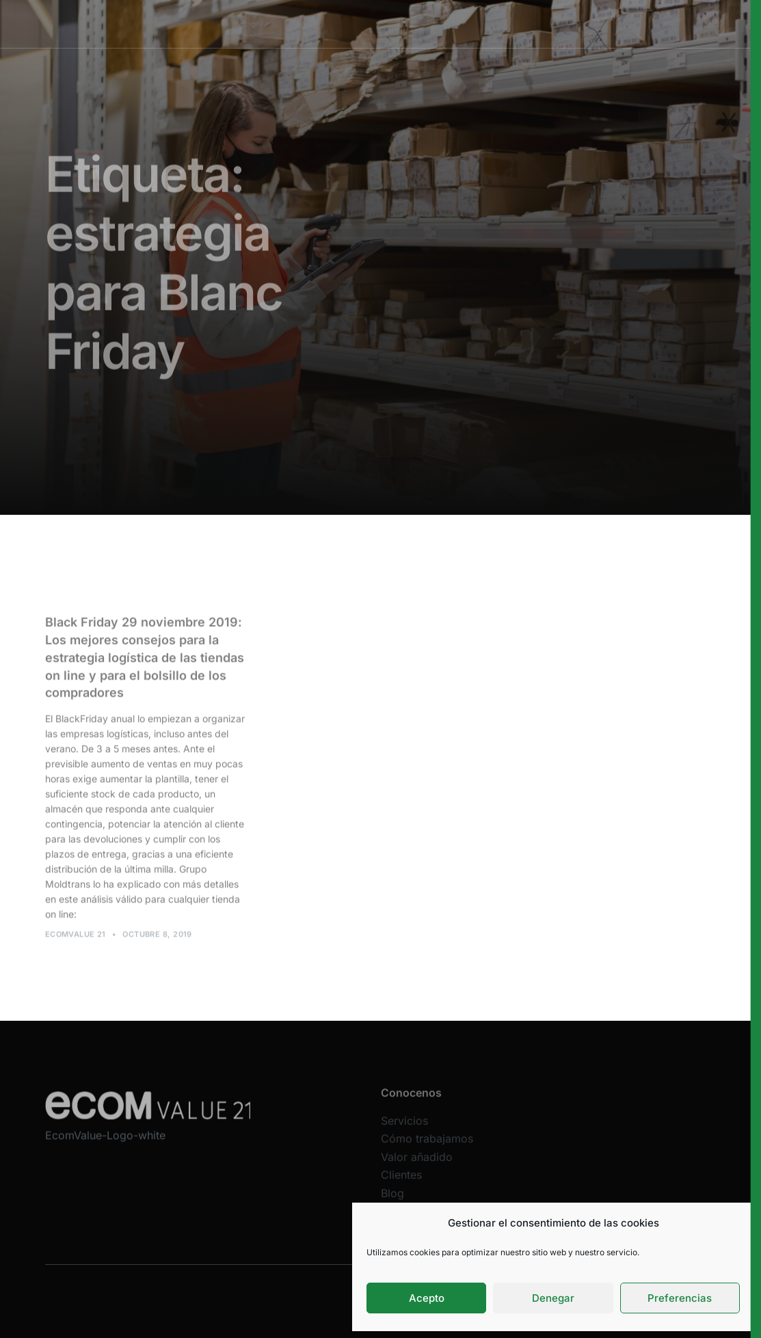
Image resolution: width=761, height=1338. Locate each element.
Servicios (277, 23)
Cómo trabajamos (351, 23)
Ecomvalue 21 (75, 937)
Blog (392, 1200)
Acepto (426, 1298)
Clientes (497, 23)
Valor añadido (434, 23)
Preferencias (679, 1298)
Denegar (553, 1298)
